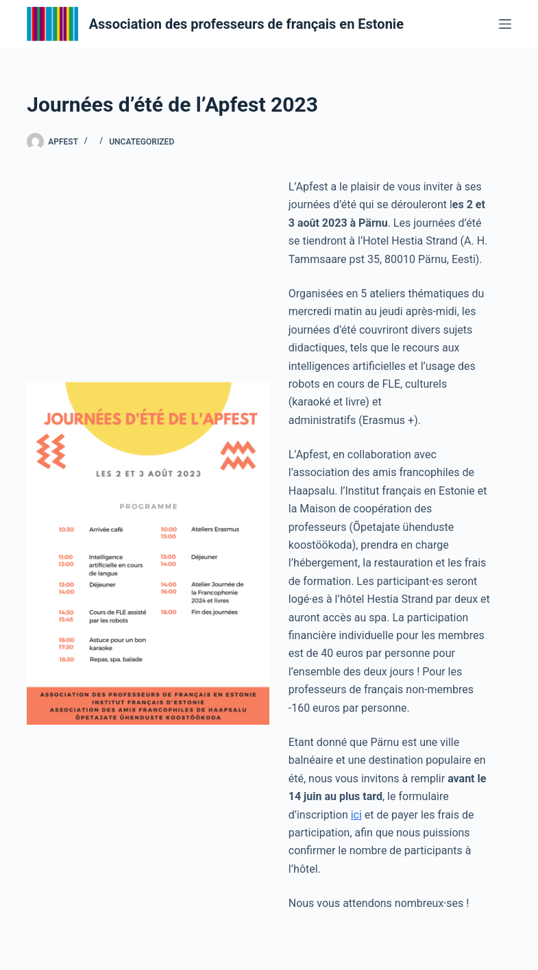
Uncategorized (141, 142)
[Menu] (505, 24)
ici (356, 814)
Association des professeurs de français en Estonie (246, 24)
